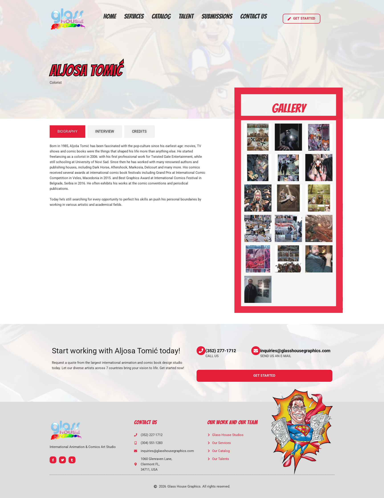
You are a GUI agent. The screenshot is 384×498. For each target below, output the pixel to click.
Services (134, 16)
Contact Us (253, 16)
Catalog (161, 16)
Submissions (216, 16)
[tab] (67, 131)
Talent (186, 16)
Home (109, 16)
